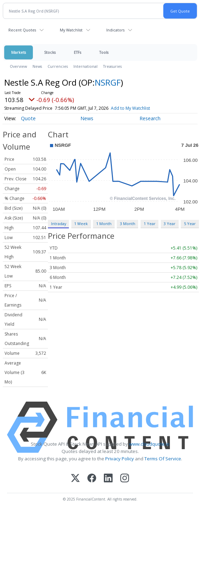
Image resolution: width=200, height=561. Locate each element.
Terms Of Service (162, 458)
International (85, 66)
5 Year (190, 223)
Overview (18, 66)
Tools (103, 52)
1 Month (104, 223)
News (37, 66)
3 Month (127, 223)
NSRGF (108, 82)
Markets (18, 52)
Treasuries (112, 66)
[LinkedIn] (108, 479)
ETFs (77, 52)
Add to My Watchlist (143, 108)
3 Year (170, 223)
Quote (28, 118)
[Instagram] (124, 479)
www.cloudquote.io (149, 444)
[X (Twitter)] (75, 479)
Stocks (50, 52)
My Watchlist (71, 30)
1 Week (81, 223)
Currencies (58, 66)
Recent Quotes (22, 30)
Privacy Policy (119, 458)
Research (150, 118)
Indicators (115, 30)
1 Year (150, 223)
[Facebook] (92, 479)
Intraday (58, 223)
